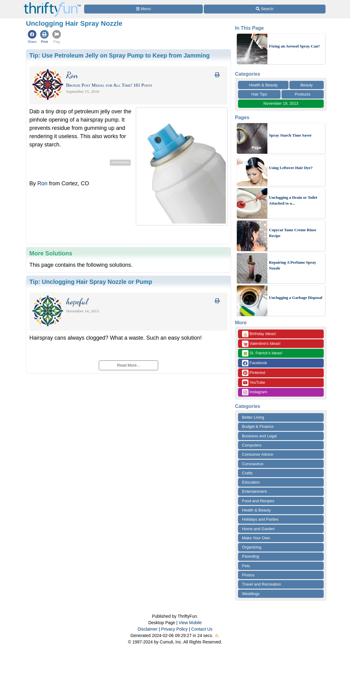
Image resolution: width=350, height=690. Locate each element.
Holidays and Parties (260, 519)
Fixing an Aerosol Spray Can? (294, 46)
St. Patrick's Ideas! (262, 353)
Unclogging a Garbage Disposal (295, 297)
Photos (248, 575)
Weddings (251, 593)
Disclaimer (148, 629)
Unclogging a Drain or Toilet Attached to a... (293, 200)
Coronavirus (252, 464)
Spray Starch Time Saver (290, 135)
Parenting (250, 556)
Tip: (119, 55)
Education (251, 482)
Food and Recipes (258, 501)
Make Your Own (256, 538)
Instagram (254, 392)
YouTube (253, 382)
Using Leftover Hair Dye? (291, 167)
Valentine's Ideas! (261, 344)
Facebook (254, 363)
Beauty (306, 85)
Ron (42, 183)
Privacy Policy (174, 629)
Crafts (247, 473)
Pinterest (253, 373)
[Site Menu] (143, 9)
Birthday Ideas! (259, 334)
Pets (246, 566)
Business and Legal (259, 436)
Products (302, 94)
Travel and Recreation (261, 584)
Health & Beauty (263, 85)
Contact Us (201, 629)
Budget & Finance (258, 426)
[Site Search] (265, 9)
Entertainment (254, 491)
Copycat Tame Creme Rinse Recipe (292, 233)
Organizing (251, 547)
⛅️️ (217, 635)
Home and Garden (258, 528)
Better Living (253, 417)
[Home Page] (52, 3)
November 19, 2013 (280, 103)
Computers (252, 445)
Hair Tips (259, 94)
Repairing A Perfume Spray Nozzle (292, 265)
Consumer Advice (257, 454)
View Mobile (190, 622)
